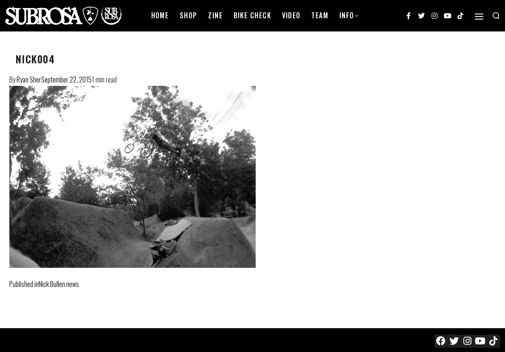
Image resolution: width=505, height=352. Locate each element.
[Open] (479, 16)
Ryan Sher (29, 79)
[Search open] (496, 16)
